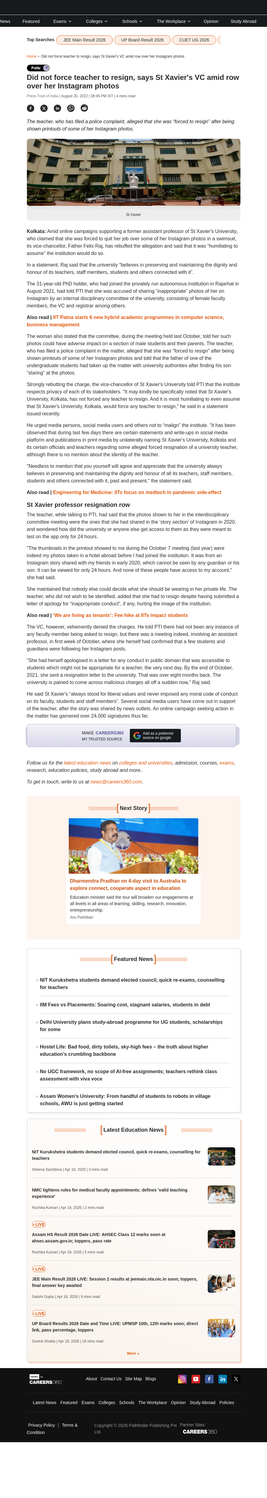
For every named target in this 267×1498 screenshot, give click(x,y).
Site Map (133, 1378)
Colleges (97, 21)
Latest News (45, 1402)
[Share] (30, 108)
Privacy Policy (41, 1425)
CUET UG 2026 (194, 40)
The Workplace (174, 21)
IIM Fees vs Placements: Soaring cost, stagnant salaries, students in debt (125, 1004)
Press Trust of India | (44, 96)
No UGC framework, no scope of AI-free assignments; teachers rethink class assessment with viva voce (128, 1075)
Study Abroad (243, 21)
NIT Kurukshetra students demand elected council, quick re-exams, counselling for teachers (132, 983)
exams (227, 762)
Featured (31, 21)
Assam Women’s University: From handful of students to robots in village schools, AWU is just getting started (125, 1100)
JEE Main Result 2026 (84, 40)
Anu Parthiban (81, 917)
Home (32, 56)
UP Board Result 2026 (142, 40)
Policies (226, 1402)
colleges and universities (145, 762)
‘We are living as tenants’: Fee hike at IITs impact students (120, 615)
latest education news (87, 762)
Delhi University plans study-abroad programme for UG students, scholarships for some (131, 1026)
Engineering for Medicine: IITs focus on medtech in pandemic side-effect (137, 492)
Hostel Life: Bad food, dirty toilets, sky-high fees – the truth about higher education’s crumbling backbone (124, 1050)
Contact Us (111, 1378)
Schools (132, 21)
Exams (62, 21)
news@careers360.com (116, 781)
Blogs (150, 1378)
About (91, 1378)
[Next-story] (133, 850)
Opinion (211, 21)
